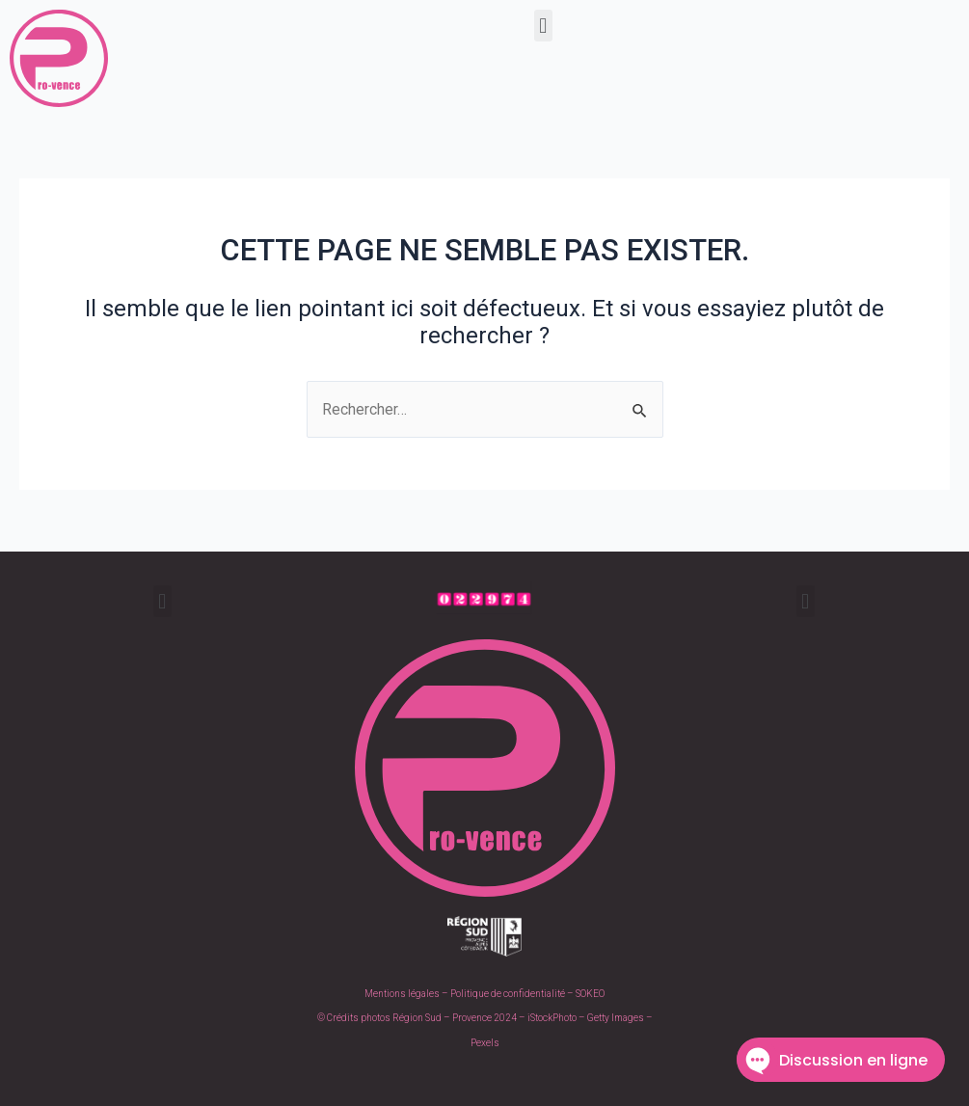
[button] (543, 25)
